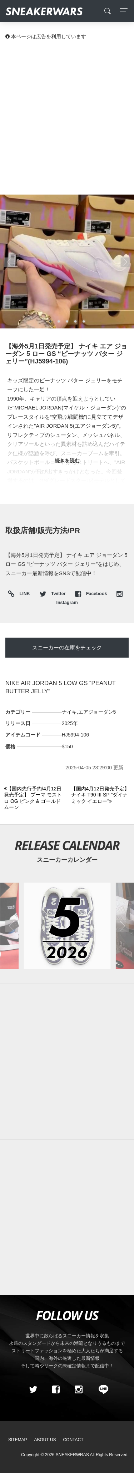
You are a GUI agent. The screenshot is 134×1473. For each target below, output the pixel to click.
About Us (45, 1439)
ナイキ (69, 712)
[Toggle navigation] (121, 11)
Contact (73, 1439)
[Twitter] (33, 1389)
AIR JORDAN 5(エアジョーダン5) (76, 426)
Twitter (53, 593)
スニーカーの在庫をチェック (67, 647)
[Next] (100, 795)
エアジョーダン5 (97, 712)
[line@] (101, 1389)
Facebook (91, 593)
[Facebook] (55, 1389)
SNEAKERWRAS (72, 1454)
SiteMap (17, 1439)
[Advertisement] (67, 117)
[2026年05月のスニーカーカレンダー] (67, 926)
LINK (23, 594)
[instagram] (78, 1389)
